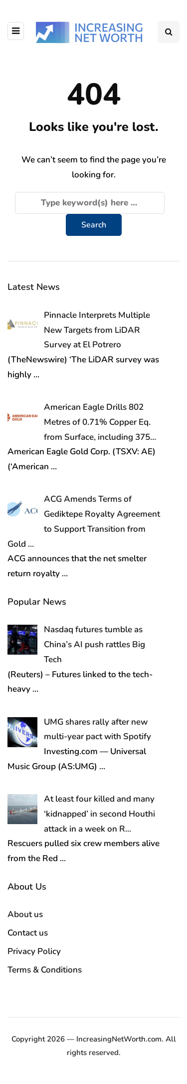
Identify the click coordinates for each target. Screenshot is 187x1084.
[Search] (90, 203)
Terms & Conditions (44, 970)
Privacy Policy (34, 951)
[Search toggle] (169, 32)
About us (25, 914)
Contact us (27, 933)
